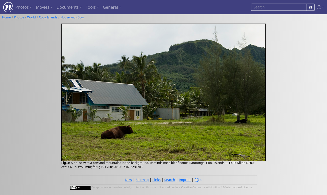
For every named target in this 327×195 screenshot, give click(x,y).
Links (157, 179)
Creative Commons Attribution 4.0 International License (216, 187)
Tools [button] (91, 7)
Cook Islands (48, 17)
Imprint (185, 179)
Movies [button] (42, 7)
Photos (19, 17)
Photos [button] (22, 7)
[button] (319, 7)
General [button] (110, 7)
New (128, 179)
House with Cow (72, 17)
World (31, 17)
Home (6, 17)
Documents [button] (67, 7)
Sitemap (142, 179)
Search (169, 179)
